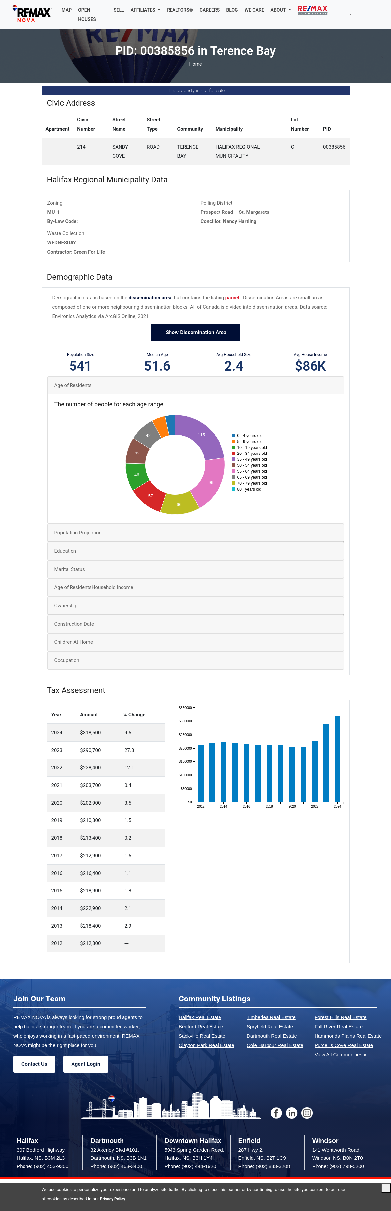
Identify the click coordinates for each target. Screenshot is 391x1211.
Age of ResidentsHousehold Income (93, 587)
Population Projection (78, 533)
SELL (120, 10)
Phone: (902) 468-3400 (116, 1166)
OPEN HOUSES (89, 14)
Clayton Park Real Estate (206, 1045)
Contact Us (34, 1064)
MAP (68, 10)
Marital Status (69, 569)
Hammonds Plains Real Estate (348, 1036)
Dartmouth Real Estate (272, 1036)
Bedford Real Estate (201, 1026)
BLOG (233, 10)
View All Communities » (340, 1054)
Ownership (66, 606)
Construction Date (74, 624)
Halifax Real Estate (200, 1017)
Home (195, 64)
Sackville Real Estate (202, 1036)
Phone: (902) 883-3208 (264, 1166)
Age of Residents (73, 385)
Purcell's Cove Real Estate (344, 1045)
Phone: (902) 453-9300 (42, 1166)
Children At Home (73, 642)
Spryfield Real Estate (270, 1026)
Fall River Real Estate (339, 1026)
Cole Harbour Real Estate (275, 1045)
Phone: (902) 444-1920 (190, 1166)
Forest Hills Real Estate (341, 1017)
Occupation (66, 660)
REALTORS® (181, 10)
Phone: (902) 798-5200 (338, 1166)
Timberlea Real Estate (271, 1017)
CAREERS (211, 10)
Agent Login (85, 1064)
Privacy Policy (113, 1198)
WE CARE (255, 10)
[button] (146, 10)
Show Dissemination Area (196, 332)
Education (65, 551)
